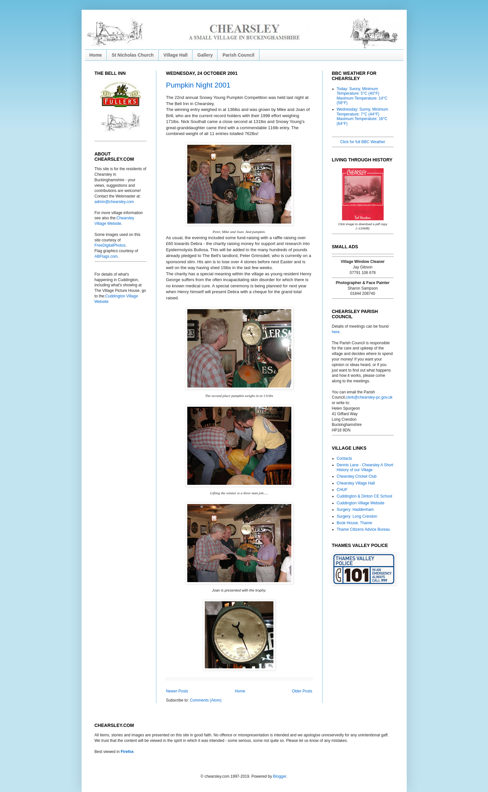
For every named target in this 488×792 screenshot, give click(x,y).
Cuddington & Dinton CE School (364, 496)
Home (95, 55)
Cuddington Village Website (361, 503)
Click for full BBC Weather (362, 142)
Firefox (127, 751)
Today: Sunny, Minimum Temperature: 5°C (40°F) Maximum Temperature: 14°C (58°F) (362, 96)
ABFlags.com (106, 256)
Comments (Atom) (205, 700)
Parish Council (238, 55)
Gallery (205, 55)
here (336, 332)
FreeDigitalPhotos (110, 245)
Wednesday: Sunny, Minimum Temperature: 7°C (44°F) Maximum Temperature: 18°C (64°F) (362, 116)
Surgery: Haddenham (355, 509)
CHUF (342, 489)
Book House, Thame (354, 523)
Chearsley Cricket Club (357, 476)
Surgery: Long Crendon (357, 516)
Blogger (279, 776)
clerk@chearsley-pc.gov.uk (369, 397)
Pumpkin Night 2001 (198, 85)
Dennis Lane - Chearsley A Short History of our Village (365, 467)
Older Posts (302, 691)
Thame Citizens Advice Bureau (363, 529)
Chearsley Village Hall (356, 483)
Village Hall (176, 55)
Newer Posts (177, 691)
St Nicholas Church (132, 55)
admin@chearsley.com (114, 201)
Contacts (344, 458)
